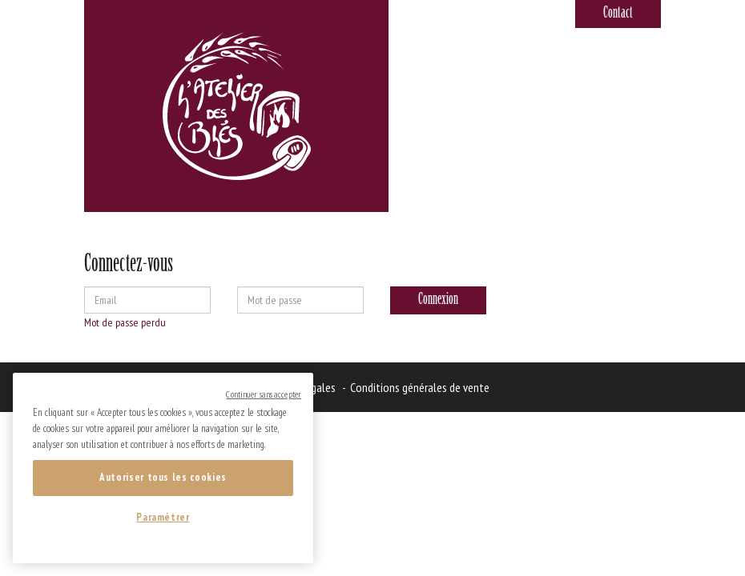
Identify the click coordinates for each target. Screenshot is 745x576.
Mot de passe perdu (125, 322)
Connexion (438, 300)
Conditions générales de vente (419, 387)
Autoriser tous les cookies (163, 477)
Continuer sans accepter (263, 394)
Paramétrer (163, 517)
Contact (618, 14)
